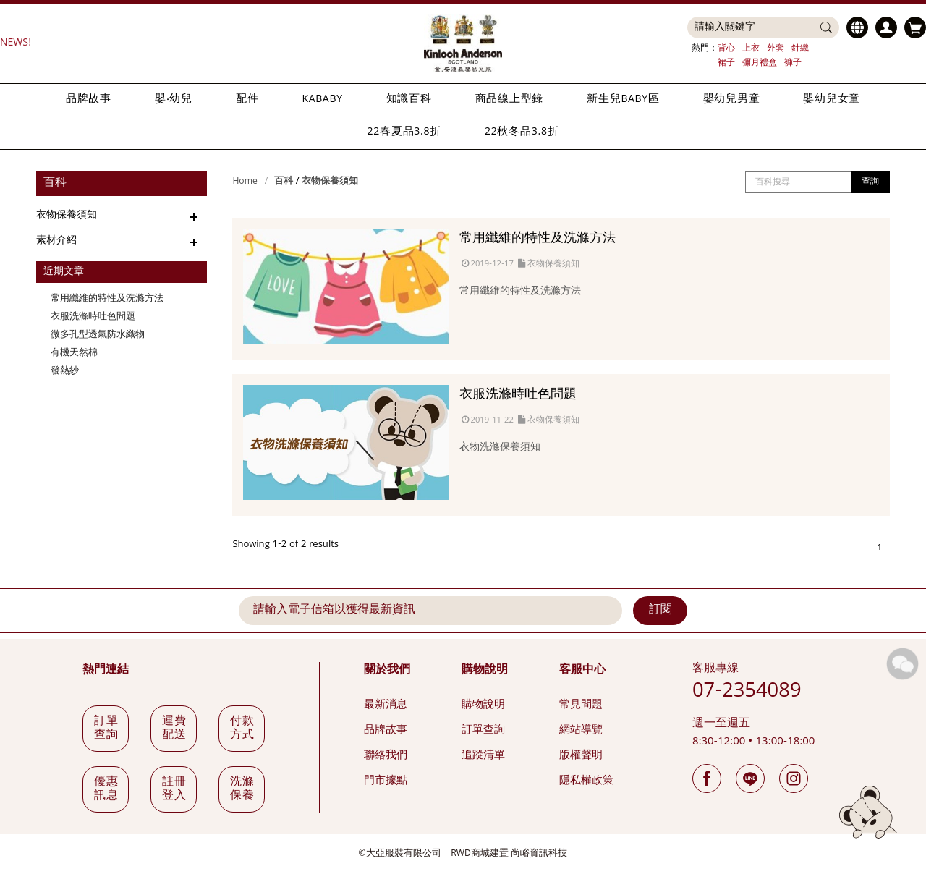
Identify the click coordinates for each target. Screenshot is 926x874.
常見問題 (581, 705)
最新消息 (385, 705)
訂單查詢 (483, 730)
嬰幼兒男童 (731, 100)
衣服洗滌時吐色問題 (93, 317)
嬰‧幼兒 (173, 100)
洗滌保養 (242, 789)
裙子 (726, 63)
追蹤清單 (483, 756)
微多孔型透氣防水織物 (98, 335)
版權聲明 (581, 756)
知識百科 (409, 100)
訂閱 (660, 610)
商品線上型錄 (509, 100)
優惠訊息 (106, 789)
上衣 (751, 49)
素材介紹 (56, 241)
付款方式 (242, 729)
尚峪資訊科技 (539, 854)
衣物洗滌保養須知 (499, 448)
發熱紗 (65, 371)
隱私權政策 (586, 781)
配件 (247, 100)
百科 (283, 182)
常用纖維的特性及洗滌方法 (107, 299)
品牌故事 (88, 100)
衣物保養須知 (66, 216)
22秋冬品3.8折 (521, 132)
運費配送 (174, 729)
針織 (800, 49)
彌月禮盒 (759, 63)
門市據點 (385, 781)
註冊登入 (174, 789)
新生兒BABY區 (623, 100)
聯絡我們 (385, 756)
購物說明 (483, 705)
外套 (775, 49)
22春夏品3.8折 (404, 132)
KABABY (322, 100)
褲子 (793, 63)
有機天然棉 (74, 353)
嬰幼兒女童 (831, 100)
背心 (726, 49)
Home (244, 182)
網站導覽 (581, 730)
